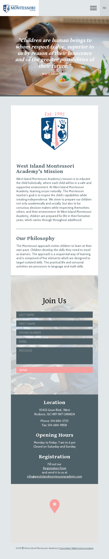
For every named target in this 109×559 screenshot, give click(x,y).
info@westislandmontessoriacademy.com (54, 476)
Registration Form (54, 468)
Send (23, 369)
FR (104, 8)
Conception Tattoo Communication (77, 548)
